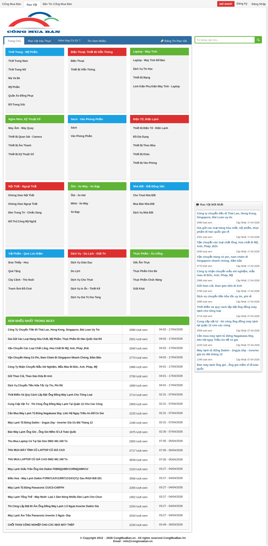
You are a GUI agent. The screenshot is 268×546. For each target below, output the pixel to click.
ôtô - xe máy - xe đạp (85, 186)
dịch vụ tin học (143, 68)
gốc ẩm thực (141, 262)
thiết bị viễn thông (83, 69)
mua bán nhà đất (144, 203)
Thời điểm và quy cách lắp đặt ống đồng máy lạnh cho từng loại (50, 394)
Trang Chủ (14, 41)
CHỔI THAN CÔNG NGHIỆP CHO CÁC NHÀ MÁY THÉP (41, 524)
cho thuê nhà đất (144, 195)
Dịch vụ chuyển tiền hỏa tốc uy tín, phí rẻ (35, 385)
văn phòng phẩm (81, 136)
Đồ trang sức (16, 104)
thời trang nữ (17, 69)
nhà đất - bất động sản (148, 186)
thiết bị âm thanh (19, 145)
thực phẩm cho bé (145, 271)
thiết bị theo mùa (144, 145)
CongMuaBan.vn (124, 538)
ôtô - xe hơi (78, 195)
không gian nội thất (21, 195)
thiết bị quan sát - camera (25, 136)
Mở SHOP (225, 4)
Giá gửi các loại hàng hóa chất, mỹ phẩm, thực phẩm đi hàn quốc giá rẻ (55, 339)
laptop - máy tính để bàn (149, 60)
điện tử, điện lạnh (146, 119)
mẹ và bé (14, 78)
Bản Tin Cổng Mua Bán (57, 4)
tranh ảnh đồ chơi (20, 288)
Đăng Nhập (259, 4)
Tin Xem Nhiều (97, 41)
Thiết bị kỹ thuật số (21, 154)
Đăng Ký (242, 3)
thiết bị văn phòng (145, 162)
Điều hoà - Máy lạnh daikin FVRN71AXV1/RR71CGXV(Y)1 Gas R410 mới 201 (55, 478)
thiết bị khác (141, 154)
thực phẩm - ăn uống (148, 253)
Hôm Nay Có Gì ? (69, 40)
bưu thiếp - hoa (18, 262)
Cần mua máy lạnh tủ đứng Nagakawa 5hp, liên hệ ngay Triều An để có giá (56, 413)
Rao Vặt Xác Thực (39, 41)
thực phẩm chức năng (147, 279)
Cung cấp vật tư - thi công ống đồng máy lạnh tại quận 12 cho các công (55, 404)
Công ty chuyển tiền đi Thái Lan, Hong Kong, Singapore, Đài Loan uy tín (54, 329)
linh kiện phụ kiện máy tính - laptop (156, 86)
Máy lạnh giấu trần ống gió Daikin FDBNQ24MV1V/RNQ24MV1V (48, 469)
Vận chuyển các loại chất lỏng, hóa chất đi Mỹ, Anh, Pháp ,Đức (48, 348)
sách (74, 127)
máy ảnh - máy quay (21, 128)
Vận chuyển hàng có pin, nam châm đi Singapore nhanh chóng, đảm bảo (54, 357)
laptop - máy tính (145, 51)
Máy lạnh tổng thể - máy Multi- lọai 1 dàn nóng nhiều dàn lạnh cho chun (55, 496)
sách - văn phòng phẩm (87, 119)
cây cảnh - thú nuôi (21, 279)
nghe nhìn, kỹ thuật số (24, 119)
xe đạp (75, 211)
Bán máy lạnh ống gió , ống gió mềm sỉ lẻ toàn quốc (42, 431)
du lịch (75, 271)
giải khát (139, 288)
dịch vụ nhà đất (143, 212)
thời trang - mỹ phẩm (23, 52)
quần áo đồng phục (21, 95)
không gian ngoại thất (22, 203)
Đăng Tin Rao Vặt (176, 41)
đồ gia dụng (141, 136)
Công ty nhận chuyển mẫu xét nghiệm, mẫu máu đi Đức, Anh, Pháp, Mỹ (52, 366)
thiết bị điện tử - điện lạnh (150, 128)
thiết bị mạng (141, 77)
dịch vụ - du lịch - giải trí (88, 253)
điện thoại (77, 60)
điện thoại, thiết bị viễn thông (92, 52)
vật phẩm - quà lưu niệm (25, 253)
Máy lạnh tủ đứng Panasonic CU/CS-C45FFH (36, 487)
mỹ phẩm (14, 87)
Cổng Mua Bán (11, 4)
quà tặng (14, 271)
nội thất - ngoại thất (22, 186)
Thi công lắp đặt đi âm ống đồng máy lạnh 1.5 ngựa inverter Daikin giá (53, 506)
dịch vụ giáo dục (81, 262)
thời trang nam (18, 60)
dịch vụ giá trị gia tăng (86, 297)
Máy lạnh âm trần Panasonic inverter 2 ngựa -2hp (39, 515)
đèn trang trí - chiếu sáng (25, 212)
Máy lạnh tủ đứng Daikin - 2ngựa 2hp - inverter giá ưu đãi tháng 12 (50, 422)
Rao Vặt (32, 4)
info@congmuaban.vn (138, 541)
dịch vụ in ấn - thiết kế (85, 288)
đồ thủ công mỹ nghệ (22, 221)
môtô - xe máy (79, 203)
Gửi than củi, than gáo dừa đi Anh (30, 376)
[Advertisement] (171, 21)
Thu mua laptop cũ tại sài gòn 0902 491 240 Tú (37, 441)
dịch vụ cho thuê (82, 279)
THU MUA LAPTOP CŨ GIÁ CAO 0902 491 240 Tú (38, 459)
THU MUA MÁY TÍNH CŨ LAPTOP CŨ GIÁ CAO (36, 450)
